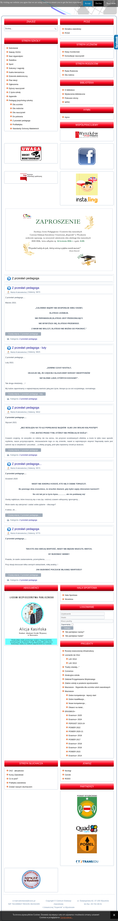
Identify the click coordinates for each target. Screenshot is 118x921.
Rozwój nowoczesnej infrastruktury (79, 651)
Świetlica (12, 60)
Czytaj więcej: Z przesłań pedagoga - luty (25, 394)
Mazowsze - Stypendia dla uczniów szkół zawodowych (87, 687)
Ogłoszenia (13, 84)
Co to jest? (13, 779)
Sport (11, 64)
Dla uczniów (18, 104)
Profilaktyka (17, 124)
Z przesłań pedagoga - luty (29, 347)
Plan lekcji (13, 80)
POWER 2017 (74, 739)
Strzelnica (69, 599)
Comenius (69, 671)
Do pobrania (18, 116)
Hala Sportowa (71, 595)
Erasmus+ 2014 (75, 756)
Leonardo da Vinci (72, 655)
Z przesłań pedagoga (21, 120)
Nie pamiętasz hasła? (74, 636)
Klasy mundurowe (72, 52)
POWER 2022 (74, 727)
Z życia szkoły (15, 92)
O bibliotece (70, 90)
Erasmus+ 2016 (75, 747)
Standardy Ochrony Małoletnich (26, 128)
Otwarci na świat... (76, 707)
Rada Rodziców (71, 71)
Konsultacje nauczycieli (74, 56)
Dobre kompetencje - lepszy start (82, 695)
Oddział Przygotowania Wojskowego (80, 679)
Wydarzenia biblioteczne (75, 94)
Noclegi (68, 771)
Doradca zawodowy (73, 29)
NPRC (67, 102)
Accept (88, 3)
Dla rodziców (18, 108)
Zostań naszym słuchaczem (20, 787)
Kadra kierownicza (16, 72)
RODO (67, 779)
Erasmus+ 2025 (75, 715)
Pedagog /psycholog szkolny (21, 100)
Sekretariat (13, 48)
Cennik (68, 775)
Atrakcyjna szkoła (72, 675)
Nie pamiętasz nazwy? (74, 632)
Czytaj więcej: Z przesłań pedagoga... (24, 515)
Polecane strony (71, 98)
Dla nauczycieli (19, 112)
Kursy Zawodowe (16, 775)
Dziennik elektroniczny (18, 76)
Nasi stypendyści (16, 56)
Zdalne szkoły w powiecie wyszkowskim (81, 683)
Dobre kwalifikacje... (77, 699)
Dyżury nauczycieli (16, 88)
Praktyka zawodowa (17, 783)
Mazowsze (69, 691)
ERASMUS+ (70, 711)
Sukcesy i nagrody (16, 68)
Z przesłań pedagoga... (27, 463)
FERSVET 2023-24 (77, 723)
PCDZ (67, 33)
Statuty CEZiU (15, 52)
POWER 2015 (74, 751)
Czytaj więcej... (66, 917)
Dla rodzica (69, 75)
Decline (98, 3)
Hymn (67, 117)
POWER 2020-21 (76, 731)
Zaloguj (67, 628)
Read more (111, 3)
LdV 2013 (73, 663)
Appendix (13, 96)
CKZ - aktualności (16, 771)
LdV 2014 (73, 659)
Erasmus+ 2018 (75, 744)
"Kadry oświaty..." (72, 667)
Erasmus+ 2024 (75, 719)
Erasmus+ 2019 (75, 735)
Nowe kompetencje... (77, 703)
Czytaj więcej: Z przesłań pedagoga (23, 334)
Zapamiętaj (65, 624)
